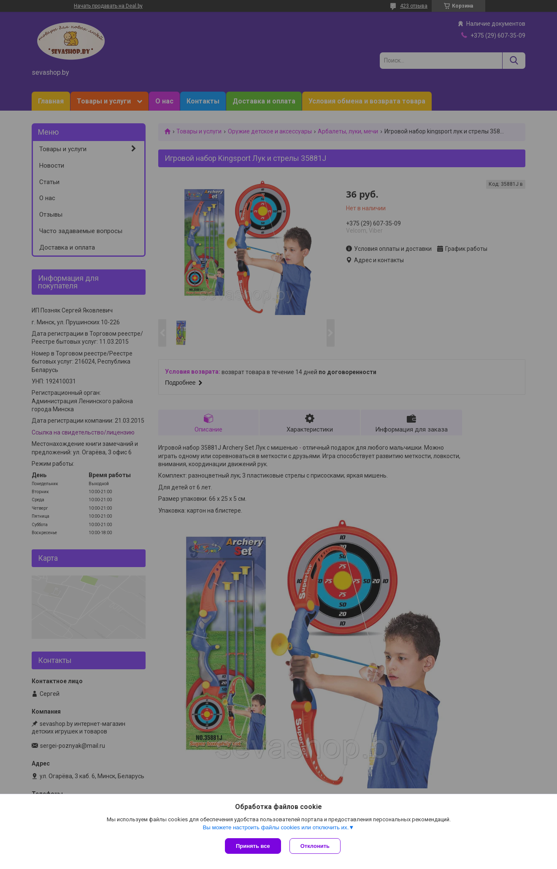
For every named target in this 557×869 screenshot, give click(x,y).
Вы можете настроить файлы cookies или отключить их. (276, 827)
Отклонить (315, 846)
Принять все (253, 846)
